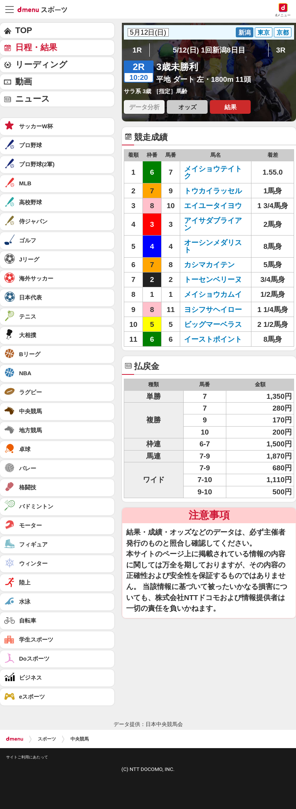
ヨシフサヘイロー (213, 310)
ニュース (32, 99)
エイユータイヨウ (213, 206)
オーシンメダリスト (213, 246)
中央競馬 (79, 739)
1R (137, 50)
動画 (23, 81)
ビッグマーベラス (213, 324)
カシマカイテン (209, 265)
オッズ (187, 107)
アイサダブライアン (213, 224)
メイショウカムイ (213, 294)
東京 (264, 32)
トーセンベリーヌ (213, 279)
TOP (23, 30)
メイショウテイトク (213, 172)
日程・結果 (36, 47)
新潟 (244, 32)
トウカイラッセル (213, 191)
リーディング (41, 64)
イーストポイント (213, 339)
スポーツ (47, 739)
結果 (230, 107)
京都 (283, 32)
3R (280, 50)
